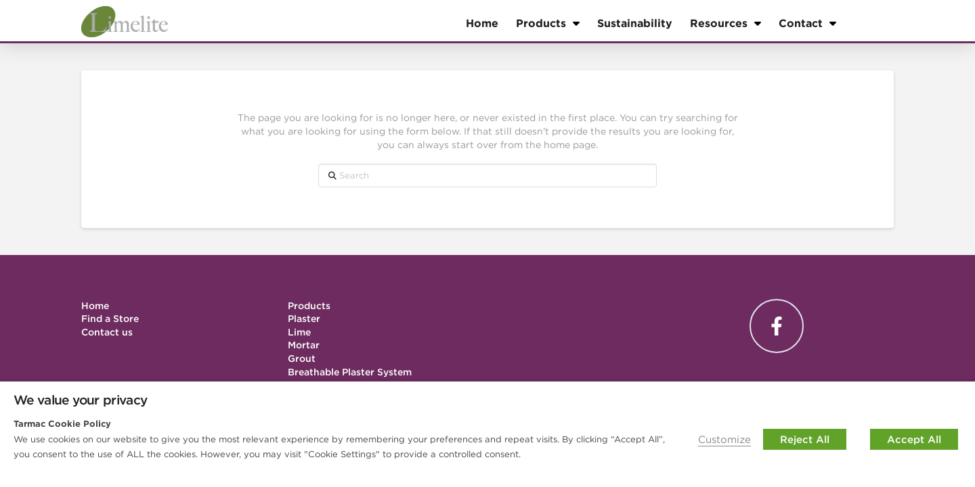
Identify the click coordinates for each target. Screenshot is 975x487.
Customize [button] (724, 439)
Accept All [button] (914, 439)
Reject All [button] (804, 439)
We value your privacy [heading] (80, 400)
